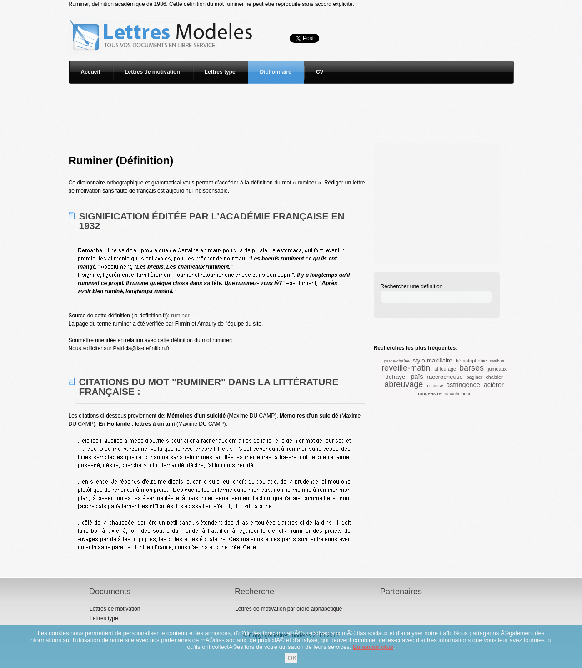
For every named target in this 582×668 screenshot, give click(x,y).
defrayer (396, 376)
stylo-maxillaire (432, 360)
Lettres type (220, 72)
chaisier (494, 377)
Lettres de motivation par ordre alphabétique (288, 609)
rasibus (497, 360)
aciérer (494, 384)
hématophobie (471, 360)
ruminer (180, 315)
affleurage (445, 369)
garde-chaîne (397, 360)
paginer (474, 377)
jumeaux (497, 369)
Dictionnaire (275, 72)
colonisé (435, 385)
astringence (463, 384)
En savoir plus (373, 646)
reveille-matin (405, 367)
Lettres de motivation (152, 72)
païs (417, 376)
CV (320, 72)
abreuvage (403, 384)
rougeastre (430, 393)
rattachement (457, 393)
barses (471, 367)
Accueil (90, 72)
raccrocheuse (445, 376)
